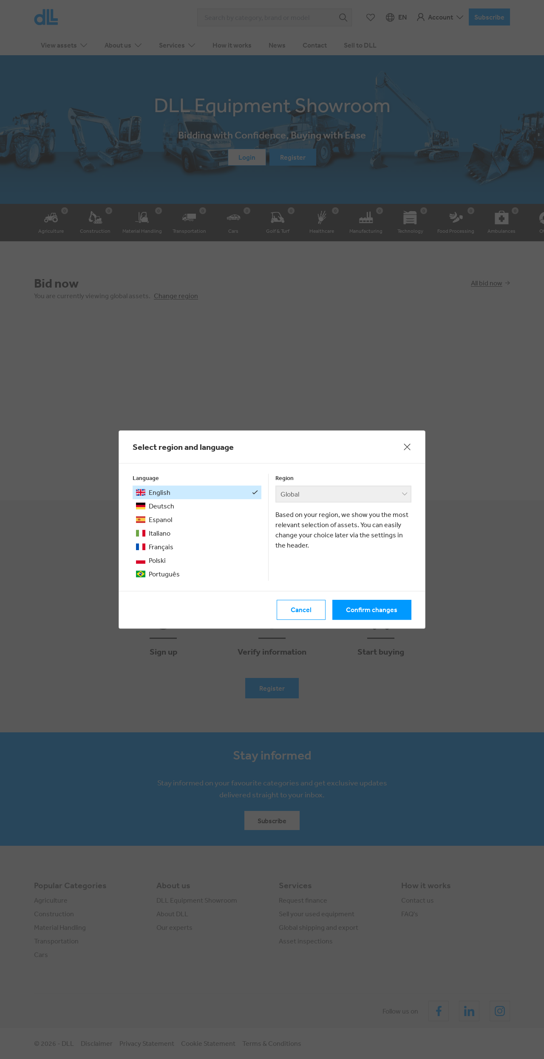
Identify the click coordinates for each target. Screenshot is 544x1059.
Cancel (300, 610)
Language (146, 478)
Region (284, 478)
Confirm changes (371, 610)
